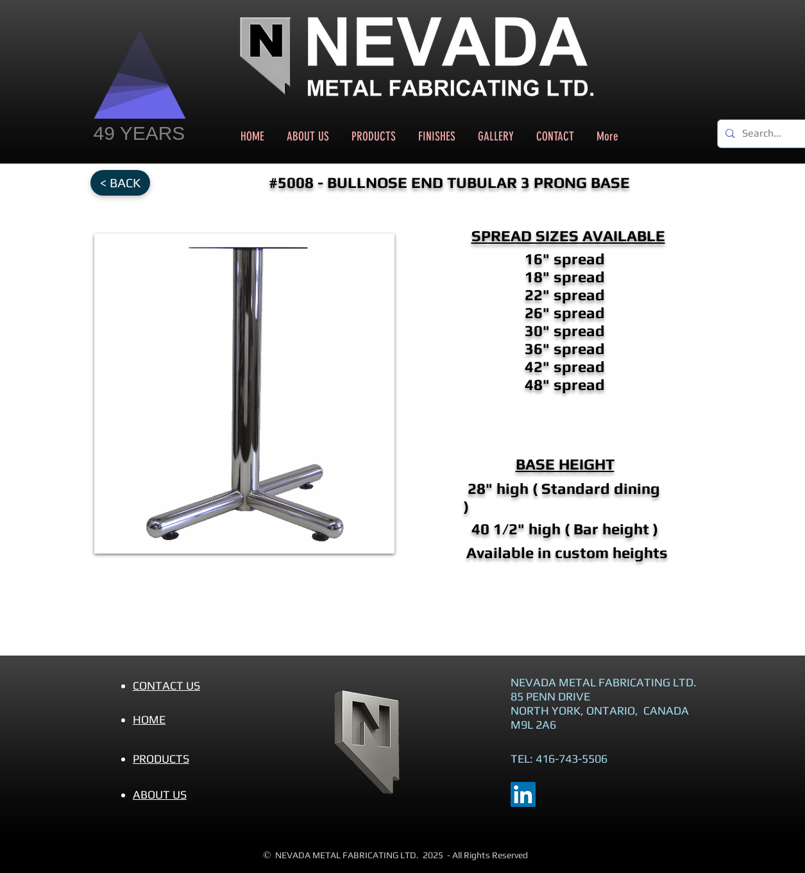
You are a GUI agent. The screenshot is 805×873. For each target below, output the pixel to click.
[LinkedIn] (523, 794)
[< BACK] (120, 183)
